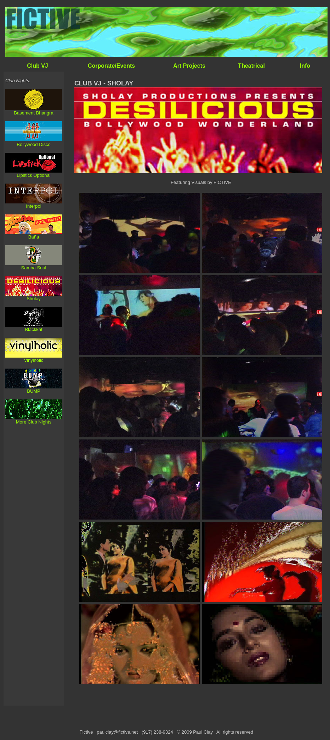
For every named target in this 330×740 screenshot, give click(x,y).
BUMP (33, 391)
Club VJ (37, 66)
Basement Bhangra (33, 113)
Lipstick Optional (33, 175)
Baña (33, 237)
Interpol (33, 206)
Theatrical (251, 66)
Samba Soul (33, 267)
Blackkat (33, 329)
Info (305, 66)
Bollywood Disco (33, 144)
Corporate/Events (111, 66)
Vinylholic (34, 360)
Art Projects (189, 66)
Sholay (34, 298)
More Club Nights (33, 422)
